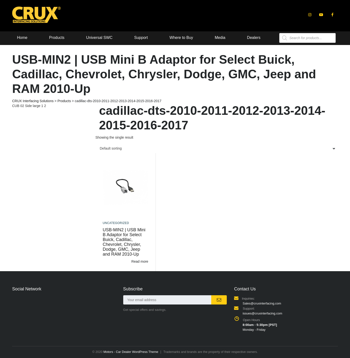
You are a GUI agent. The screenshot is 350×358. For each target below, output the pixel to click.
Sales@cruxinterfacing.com (262, 303)
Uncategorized (116, 223)
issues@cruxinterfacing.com (262, 313)
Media (223, 38)
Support (142, 38)
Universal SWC (100, 38)
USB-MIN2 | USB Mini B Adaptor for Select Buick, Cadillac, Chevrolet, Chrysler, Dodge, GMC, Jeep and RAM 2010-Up (124, 242)
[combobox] (217, 148)
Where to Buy (183, 38)
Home (22, 38)
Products (57, 38)
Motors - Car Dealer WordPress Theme (130, 352)
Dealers (257, 38)
